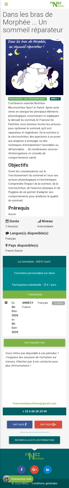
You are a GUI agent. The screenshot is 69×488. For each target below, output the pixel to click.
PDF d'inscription (35, 342)
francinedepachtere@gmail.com (34, 403)
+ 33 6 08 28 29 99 (34, 411)
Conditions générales (44, 483)
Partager (19, 424)
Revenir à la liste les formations (34, 440)
